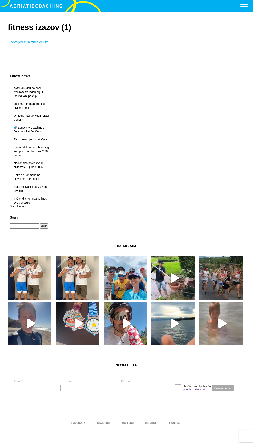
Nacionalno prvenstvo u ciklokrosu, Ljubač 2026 (28, 165)
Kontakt (174, 422)
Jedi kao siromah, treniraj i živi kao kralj (30, 105)
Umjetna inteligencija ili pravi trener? (31, 117)
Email (18, 381)
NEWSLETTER (126, 365)
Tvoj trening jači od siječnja (30, 139)
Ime (70, 381)
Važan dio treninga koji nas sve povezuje (30, 200)
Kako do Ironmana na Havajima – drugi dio (27, 176)
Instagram (151, 422)
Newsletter (103, 422)
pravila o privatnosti (194, 389)
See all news (17, 206)
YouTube (127, 422)
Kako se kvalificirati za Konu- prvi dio (31, 188)
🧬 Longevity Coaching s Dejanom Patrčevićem (29, 129)
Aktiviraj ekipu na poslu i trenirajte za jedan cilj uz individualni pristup (28, 92)
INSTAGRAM (126, 246)
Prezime (126, 381)
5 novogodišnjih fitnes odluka (28, 42)
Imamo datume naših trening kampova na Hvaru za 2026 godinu (31, 151)
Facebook (78, 422)
